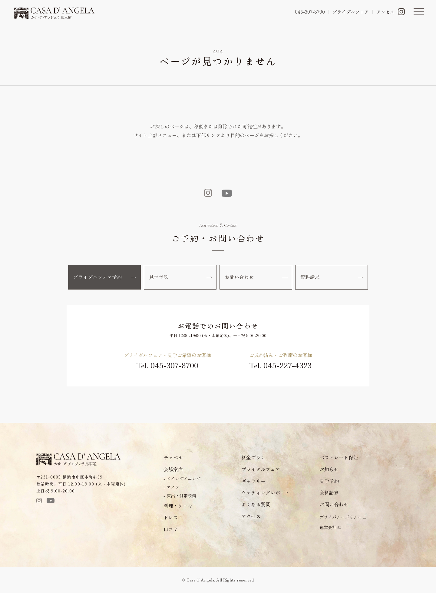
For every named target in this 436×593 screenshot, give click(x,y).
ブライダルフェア (350, 11)
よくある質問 (255, 505)
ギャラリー (253, 481)
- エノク (171, 487)
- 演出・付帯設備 (180, 496)
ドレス (171, 517)
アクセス (385, 11)
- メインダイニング (182, 479)
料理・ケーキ (178, 505)
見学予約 (180, 277)
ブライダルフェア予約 (104, 277)
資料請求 (331, 277)
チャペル (173, 457)
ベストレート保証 (338, 457)
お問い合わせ (256, 277)
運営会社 (327, 528)
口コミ (171, 529)
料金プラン (253, 457)
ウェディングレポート (265, 493)
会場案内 (173, 469)
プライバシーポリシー (340, 517)
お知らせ (329, 469)
